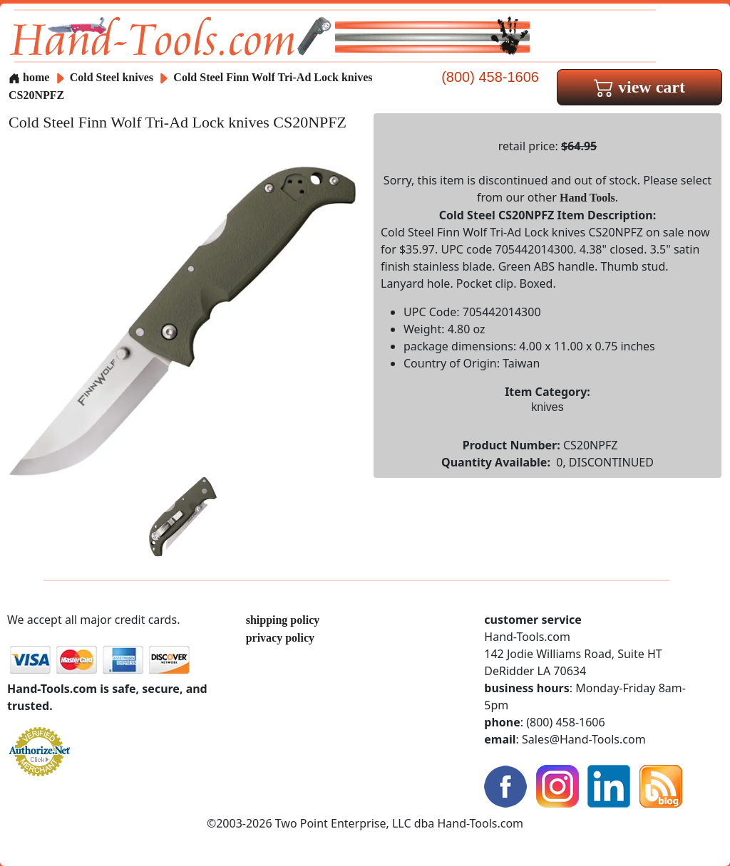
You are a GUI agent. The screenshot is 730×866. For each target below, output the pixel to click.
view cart (639, 87)
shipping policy (283, 620)
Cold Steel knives (111, 77)
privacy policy (280, 638)
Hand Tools (587, 198)
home (29, 77)
